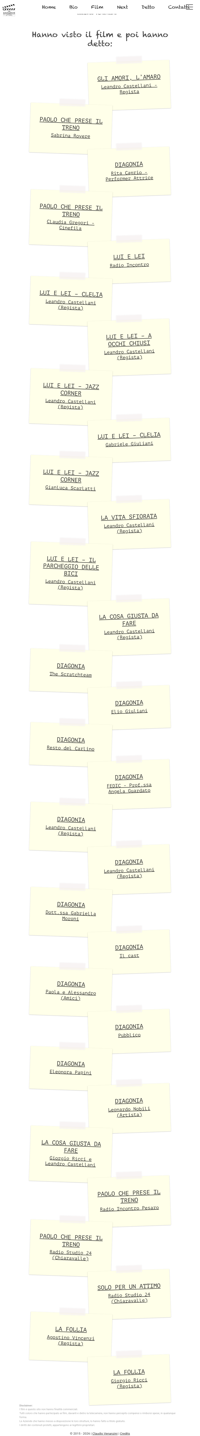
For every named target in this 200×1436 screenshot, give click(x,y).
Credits (125, 1433)
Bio (73, 6)
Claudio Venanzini (105, 1433)
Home (49, 6)
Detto (148, 6)
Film (97, 6)
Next (122, 6)
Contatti (179, 6)
